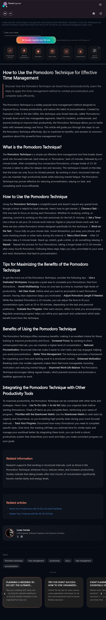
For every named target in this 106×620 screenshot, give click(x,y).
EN (5, 14)
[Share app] (93, 13)
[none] (22, 592)
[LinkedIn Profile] (22, 537)
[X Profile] (18, 537)
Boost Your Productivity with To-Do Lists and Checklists (36, 508)
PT (11, 14)
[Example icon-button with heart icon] (100, 13)
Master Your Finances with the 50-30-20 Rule (31, 513)
